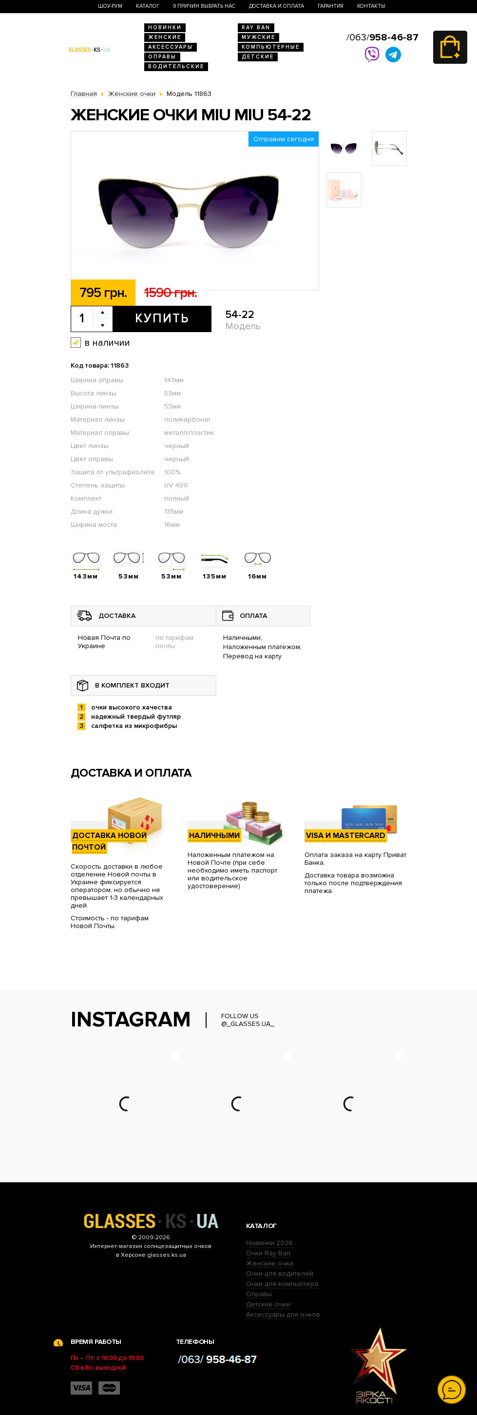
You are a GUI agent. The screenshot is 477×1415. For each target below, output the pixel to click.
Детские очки (268, 1304)
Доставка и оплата (276, 6)
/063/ (382, 37)
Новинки (165, 27)
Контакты (371, 6)
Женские (164, 37)
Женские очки (269, 1263)
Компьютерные (271, 47)
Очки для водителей (279, 1273)
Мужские (258, 37)
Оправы (162, 57)
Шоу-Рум (110, 6)
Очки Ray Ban (268, 1253)
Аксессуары (170, 47)
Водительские (176, 66)
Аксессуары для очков (283, 1314)
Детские (258, 57)
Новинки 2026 (269, 1243)
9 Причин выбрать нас (204, 6)
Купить (162, 318)
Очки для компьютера (282, 1284)
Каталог (147, 6)
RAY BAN (256, 27)
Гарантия (330, 6)
